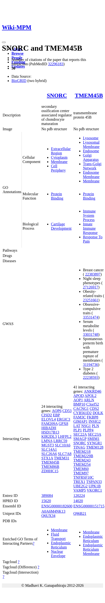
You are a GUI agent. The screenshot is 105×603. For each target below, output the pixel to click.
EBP (56, 415)
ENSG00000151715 (89, 506)
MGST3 (47, 445)
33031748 (90, 334)
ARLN (89, 400)
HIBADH (48, 428)
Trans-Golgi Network (92, 166)
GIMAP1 (80, 421)
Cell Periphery (58, 168)
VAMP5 (79, 490)
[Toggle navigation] (4, 42)
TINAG (79, 447)
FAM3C (79, 417)
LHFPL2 (65, 437)
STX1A (47, 458)
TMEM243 (82, 460)
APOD (78, 396)
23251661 (90, 300)
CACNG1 (81, 409)
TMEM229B (83, 456)
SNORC (57, 95)
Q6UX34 (48, 516)
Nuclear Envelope (58, 553)
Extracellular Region (61, 151)
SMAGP (80, 439)
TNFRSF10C (83, 477)
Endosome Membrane (91, 174)
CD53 (67, 411)
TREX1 (79, 482)
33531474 (90, 317)
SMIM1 (93, 439)
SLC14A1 (49, 449)
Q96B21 (79, 513)
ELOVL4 (48, 419)
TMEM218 (82, 452)
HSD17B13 (50, 432)
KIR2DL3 (49, 437)
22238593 (90, 377)
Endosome (91, 151)
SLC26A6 (49, 454)
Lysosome (91, 138)
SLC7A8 (65, 454)
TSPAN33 (94, 482)
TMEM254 (82, 464)
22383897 (92, 274)
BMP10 (79, 404)
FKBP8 (92, 417)
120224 (79, 496)
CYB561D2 (82, 413)
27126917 (90, 287)
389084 (47, 496)
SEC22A (80, 434)
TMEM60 (81, 469)
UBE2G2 (80, 486)
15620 (46, 501)
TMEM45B (89, 95)
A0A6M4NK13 (53, 511)
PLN (95, 426)
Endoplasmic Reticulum (61, 545)
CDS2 (94, 409)
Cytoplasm (59, 157)
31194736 (90, 365)
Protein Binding (57, 196)
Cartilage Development (61, 226)
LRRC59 (60, 441)
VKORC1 (94, 490)
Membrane (59, 162)
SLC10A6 (62, 445)
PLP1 (77, 430)
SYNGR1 (94, 443)
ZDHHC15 (49, 471)
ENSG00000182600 (56, 506)
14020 (78, 501)
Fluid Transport (58, 536)
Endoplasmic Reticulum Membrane (93, 549)
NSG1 (86, 426)
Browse (17, 53)
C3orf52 (92, 404)
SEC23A (94, 434)
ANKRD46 (92, 391)
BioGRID (18, 81)
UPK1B (94, 486)
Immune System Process (89, 215)
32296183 (55, 64)
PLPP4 (88, 430)
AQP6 (56, 411)
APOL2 (90, 396)
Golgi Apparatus (91, 157)
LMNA (46, 441)
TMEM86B (50, 467)
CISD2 (46, 415)
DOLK (98, 413)
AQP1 (78, 400)
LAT (76, 426)
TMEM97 (81, 473)
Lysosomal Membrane (91, 144)
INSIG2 (94, 421)
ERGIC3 (63, 419)
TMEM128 (94, 447)
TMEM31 (61, 458)
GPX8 (63, 424)
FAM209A (49, 424)
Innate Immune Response (90, 228)
